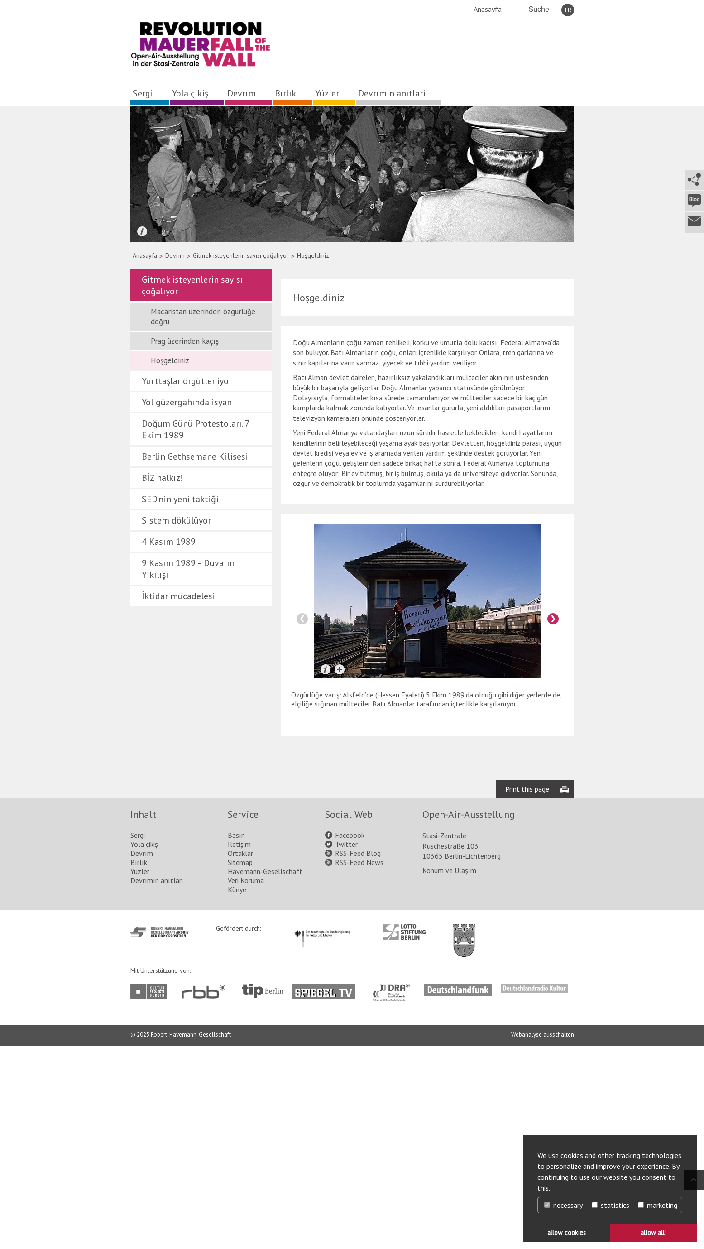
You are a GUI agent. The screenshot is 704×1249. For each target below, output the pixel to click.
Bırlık (285, 93)
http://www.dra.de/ (394, 988)
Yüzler (327, 93)
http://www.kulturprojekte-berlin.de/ (151, 991)
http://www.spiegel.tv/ (327, 988)
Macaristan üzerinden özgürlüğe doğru (203, 317)
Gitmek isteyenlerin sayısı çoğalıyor (241, 255)
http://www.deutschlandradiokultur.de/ (534, 988)
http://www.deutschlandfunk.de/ (458, 988)
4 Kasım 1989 (169, 542)
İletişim (239, 844)
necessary (563, 1205)
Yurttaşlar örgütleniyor (187, 381)
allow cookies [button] (566, 1232)
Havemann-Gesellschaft (265, 871)
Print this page (527, 788)
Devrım (241, 93)
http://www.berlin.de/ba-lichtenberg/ (464, 933)
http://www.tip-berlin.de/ (262, 991)
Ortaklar (240, 853)
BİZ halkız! (162, 478)
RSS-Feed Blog (358, 853)
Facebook (349, 835)
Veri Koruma (246, 880)
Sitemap (240, 862)
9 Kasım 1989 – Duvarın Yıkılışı (188, 569)
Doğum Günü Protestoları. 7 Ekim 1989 (195, 429)
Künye (237, 889)
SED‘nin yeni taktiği (180, 499)
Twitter (346, 844)
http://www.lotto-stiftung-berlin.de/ (404, 932)
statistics (610, 1205)
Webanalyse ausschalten (542, 1034)
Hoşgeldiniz (170, 360)
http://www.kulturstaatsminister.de (322, 928)
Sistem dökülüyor (176, 520)
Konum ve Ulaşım (449, 870)
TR (567, 10)
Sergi (143, 93)
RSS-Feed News (359, 862)
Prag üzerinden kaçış (185, 341)
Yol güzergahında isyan (187, 402)
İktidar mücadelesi (178, 596)
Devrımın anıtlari (392, 93)
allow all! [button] (653, 1232)
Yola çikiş (190, 93)
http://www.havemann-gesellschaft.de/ (159, 932)
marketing (657, 1205)
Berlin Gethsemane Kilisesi (195, 456)
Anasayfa (488, 9)
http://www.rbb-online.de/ (206, 991)
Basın (236, 835)
